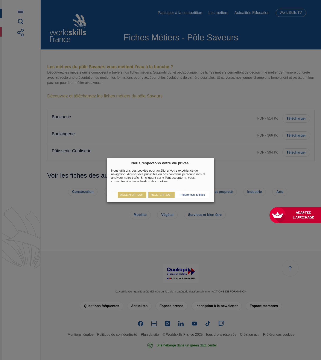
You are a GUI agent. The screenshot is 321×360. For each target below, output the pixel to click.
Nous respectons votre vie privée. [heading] (160, 163)
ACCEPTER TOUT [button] (132, 194)
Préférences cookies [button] (192, 194)
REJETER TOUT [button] (161, 194)
